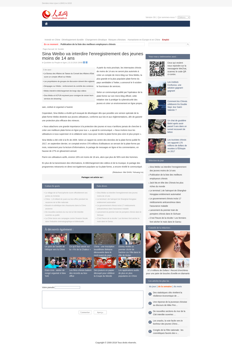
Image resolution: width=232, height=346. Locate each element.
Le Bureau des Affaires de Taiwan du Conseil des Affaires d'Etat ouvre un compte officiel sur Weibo (69, 75)
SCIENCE (102, 28)
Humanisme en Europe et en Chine (144, 39)
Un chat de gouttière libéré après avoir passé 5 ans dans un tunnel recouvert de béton (177, 126)
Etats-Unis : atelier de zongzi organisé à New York (55, 273)
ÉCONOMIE (63, 28)
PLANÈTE (141, 28)
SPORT (153, 28)
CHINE (50, 28)
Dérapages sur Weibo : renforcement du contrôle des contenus (68, 86)
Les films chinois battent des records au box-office (80, 273)
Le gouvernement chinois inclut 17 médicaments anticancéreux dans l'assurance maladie (165, 202)
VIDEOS (50, 34)
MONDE (76, 28)
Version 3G (151, 17)
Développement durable (73, 39)
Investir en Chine (52, 39)
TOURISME (166, 28)
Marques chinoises (117, 39)
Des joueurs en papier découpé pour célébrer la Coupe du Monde (104, 273)
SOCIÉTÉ (128, 28)
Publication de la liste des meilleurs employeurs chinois (88, 44)
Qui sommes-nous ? (167, 17)
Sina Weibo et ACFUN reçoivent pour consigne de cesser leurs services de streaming (68, 97)
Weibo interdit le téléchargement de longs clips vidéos (65, 91)
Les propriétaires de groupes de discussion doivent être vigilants (69, 81)
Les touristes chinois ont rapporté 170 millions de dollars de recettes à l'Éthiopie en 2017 (177, 145)
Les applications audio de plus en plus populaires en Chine (129, 273)
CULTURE (115, 28)
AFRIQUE (89, 28)
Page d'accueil (48, 49)
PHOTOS (179, 28)
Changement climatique (96, 39)
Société (61, 49)
